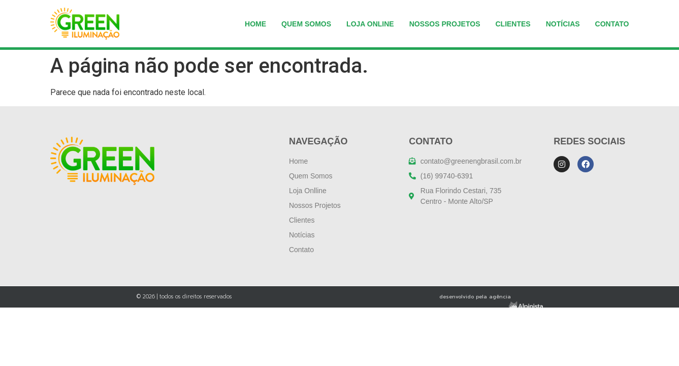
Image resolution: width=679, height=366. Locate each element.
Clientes (512, 24)
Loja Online (370, 24)
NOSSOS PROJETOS (444, 24)
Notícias (563, 24)
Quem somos (306, 24)
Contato (612, 24)
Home (255, 24)
